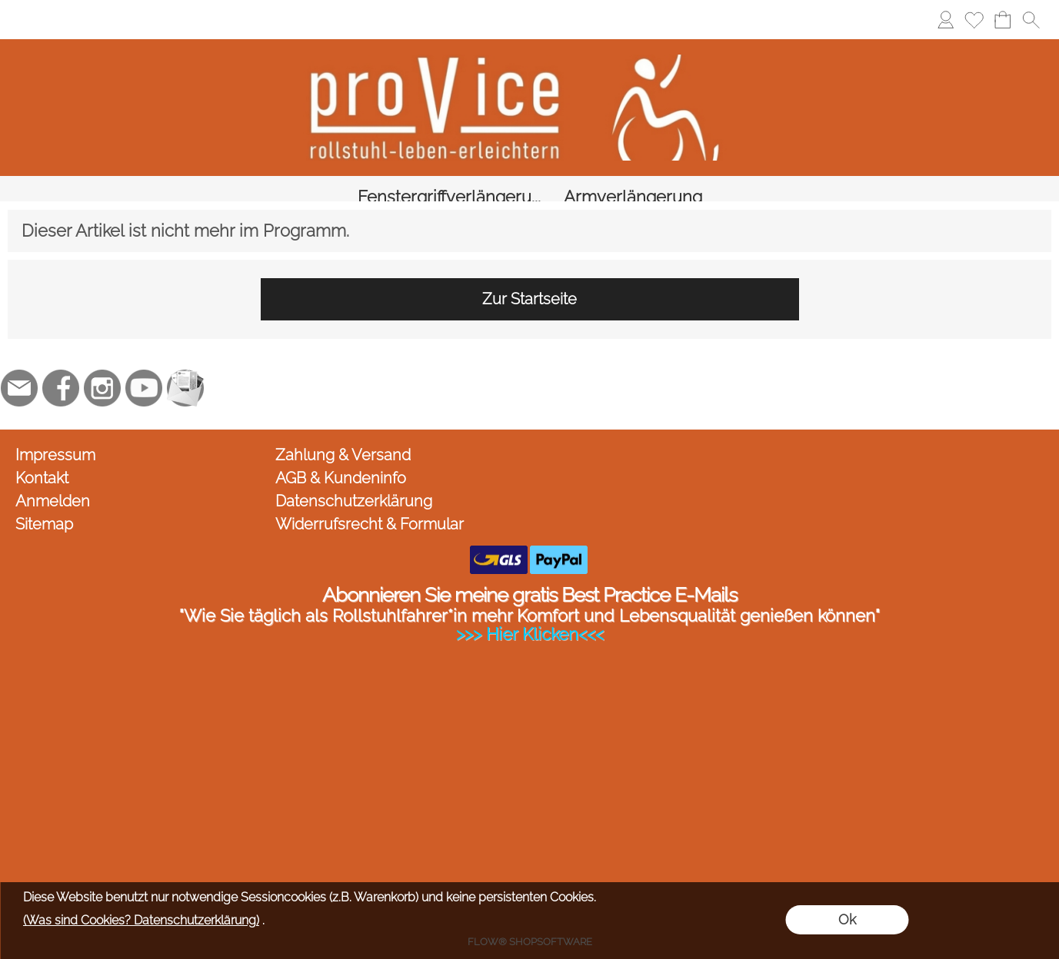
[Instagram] (102, 372)
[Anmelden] (945, 19)
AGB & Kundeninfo (340, 462)
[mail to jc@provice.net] (19, 372)
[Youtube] (144, 372)
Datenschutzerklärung (353, 485)
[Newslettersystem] (185, 372)
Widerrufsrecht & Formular (369, 508)
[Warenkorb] (1002, 19)
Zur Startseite (529, 283)
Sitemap (44, 508)
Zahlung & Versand (343, 439)
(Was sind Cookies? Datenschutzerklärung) (141, 920)
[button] (1031, 19)
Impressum (55, 439)
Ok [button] (847, 919)
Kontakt (41, 462)
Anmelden (52, 485)
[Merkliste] (974, 19)
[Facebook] (61, 372)
